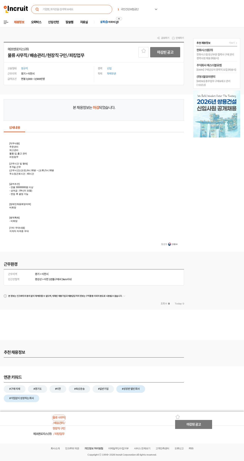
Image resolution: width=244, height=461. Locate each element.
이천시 (45, 274)
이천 (46, 279)
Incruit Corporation (126, 454)
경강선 (38, 279)
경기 (37, 274)
